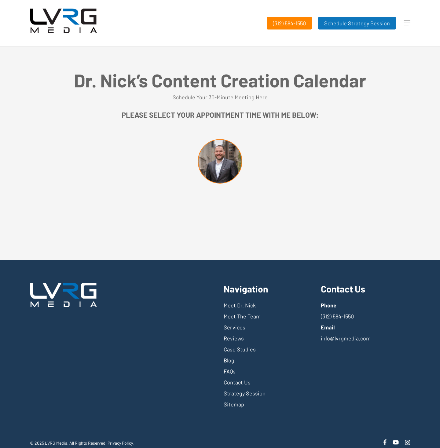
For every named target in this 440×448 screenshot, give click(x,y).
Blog (229, 360)
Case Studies (240, 349)
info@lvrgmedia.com (346, 338)
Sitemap (234, 404)
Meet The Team (242, 316)
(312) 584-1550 (337, 316)
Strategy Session (245, 393)
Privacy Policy (120, 443)
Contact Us (237, 382)
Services (234, 327)
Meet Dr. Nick (240, 305)
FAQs (230, 371)
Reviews (234, 338)
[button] (407, 23)
